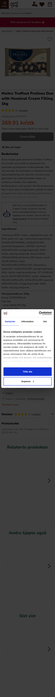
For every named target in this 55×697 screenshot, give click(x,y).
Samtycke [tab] (10, 321)
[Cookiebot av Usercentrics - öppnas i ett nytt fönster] (39, 313)
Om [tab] (45, 321)
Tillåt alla (27, 371)
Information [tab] (27, 321)
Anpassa (27, 381)
